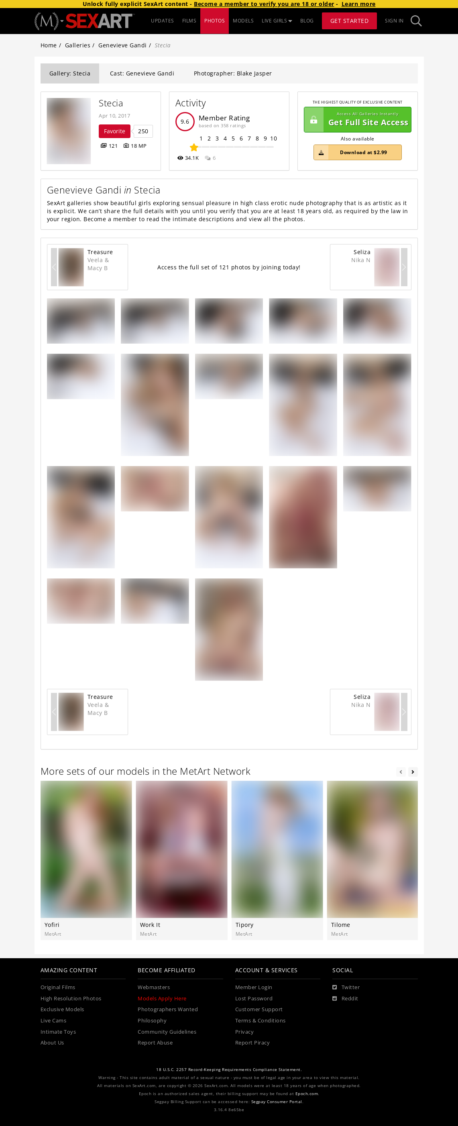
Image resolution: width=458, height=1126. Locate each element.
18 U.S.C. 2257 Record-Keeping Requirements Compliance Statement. (229, 1069)
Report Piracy (252, 1042)
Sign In (394, 20)
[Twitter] (346, 987)
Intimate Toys (58, 1031)
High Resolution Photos (71, 998)
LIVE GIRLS (277, 20)
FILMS (189, 20)
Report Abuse (155, 1042)
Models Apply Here (162, 998)
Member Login (254, 987)
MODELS (243, 20)
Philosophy (152, 1020)
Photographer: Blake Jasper (233, 73)
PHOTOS (214, 20)
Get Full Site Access (356, 119)
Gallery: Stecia (70, 73)
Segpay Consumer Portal (276, 1101)
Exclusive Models (62, 1009)
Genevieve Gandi (122, 45)
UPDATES (162, 20)
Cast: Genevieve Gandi (142, 73)
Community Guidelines (167, 1031)
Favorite (114, 131)
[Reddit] (345, 998)
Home (49, 45)
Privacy (244, 1031)
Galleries (78, 45)
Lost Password (254, 998)
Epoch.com (306, 1093)
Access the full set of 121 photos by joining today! (229, 267)
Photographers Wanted (168, 1009)
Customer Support (259, 1009)
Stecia (111, 103)
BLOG (307, 20)
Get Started (349, 20)
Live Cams (54, 1020)
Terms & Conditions (260, 1020)
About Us (52, 1042)
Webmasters (154, 987)
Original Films (58, 987)
